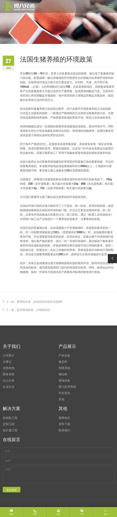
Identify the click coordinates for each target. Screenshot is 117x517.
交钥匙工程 (10, 418)
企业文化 (8, 387)
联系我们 (64, 430)
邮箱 (11, 514)
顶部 (105, 514)
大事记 (7, 362)
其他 (61, 399)
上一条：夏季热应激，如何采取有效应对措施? (34, 301)
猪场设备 (64, 380)
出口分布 (8, 380)
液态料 (63, 362)
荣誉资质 (8, 374)
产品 (82, 514)
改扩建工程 (10, 430)
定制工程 (8, 424)
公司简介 (8, 355)
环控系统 (64, 393)
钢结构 (63, 374)
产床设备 (64, 355)
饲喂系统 (64, 368)
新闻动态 (64, 418)
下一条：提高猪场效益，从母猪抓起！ (29, 310)
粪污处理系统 (67, 387)
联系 (35, 514)
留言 (58, 514)
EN (101, 6)
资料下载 (64, 424)
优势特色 (8, 368)
